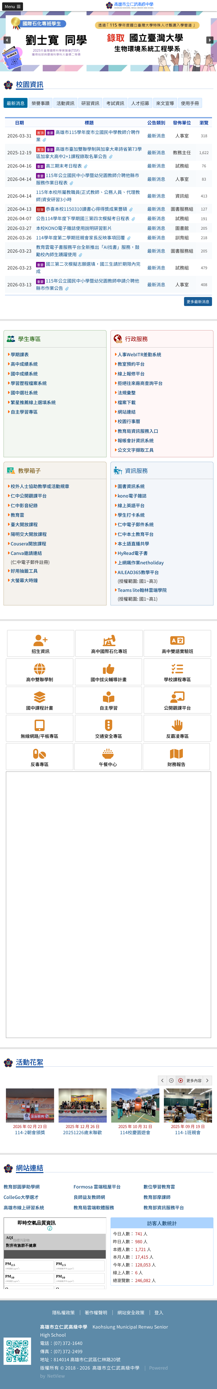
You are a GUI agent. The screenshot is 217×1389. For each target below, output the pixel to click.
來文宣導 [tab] (165, 103)
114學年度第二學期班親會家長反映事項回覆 (83, 237)
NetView (56, 1375)
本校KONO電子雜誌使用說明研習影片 (74, 228)
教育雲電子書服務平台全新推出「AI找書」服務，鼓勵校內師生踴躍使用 (87, 251)
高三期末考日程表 (62, 165)
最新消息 (156, 135)
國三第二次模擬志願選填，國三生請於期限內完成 (88, 267)
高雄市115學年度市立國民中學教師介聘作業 (88, 136)
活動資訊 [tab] (65, 103)
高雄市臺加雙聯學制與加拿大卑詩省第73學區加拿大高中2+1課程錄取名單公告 (89, 153)
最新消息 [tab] (16, 103)
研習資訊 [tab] (90, 103)
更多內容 (194, 1080)
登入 (158, 1312)
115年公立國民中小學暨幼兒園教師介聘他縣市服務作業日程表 (87, 179)
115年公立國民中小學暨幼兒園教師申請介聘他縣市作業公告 (87, 284)
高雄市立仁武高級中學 (115, 1367)
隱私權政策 (63, 1312)
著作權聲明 (96, 1312)
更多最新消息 (198, 301)
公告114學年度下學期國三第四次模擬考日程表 (85, 218)
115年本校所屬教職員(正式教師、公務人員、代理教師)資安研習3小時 (88, 196)
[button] (12, 6)
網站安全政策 (130, 1312)
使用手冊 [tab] (190, 103)
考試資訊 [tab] (115, 103)
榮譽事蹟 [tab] (41, 103)
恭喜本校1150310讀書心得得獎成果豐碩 (84, 209)
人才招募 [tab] (140, 103)
